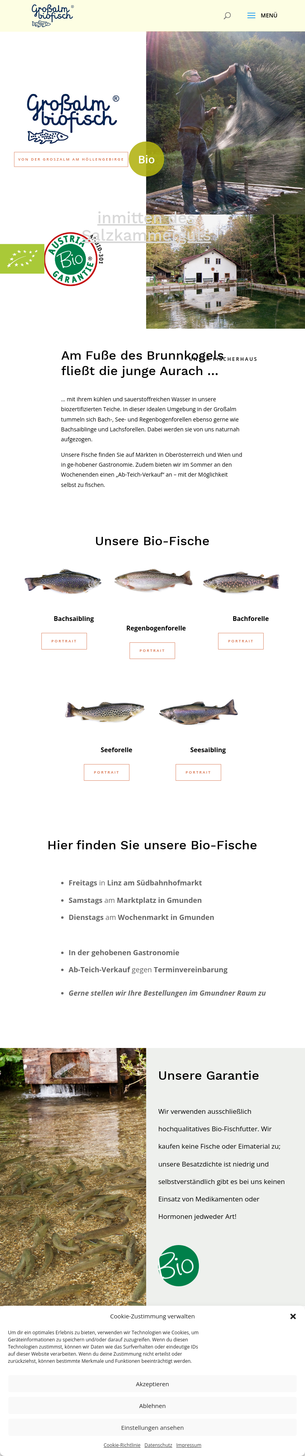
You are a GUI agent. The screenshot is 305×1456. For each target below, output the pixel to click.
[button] (293, 1316)
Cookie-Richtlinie (122, 1445)
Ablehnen (152, 1406)
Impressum (188, 1445)
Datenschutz (158, 1445)
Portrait (64, 648)
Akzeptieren (152, 1384)
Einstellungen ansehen (152, 1427)
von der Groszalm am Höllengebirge (71, 159)
